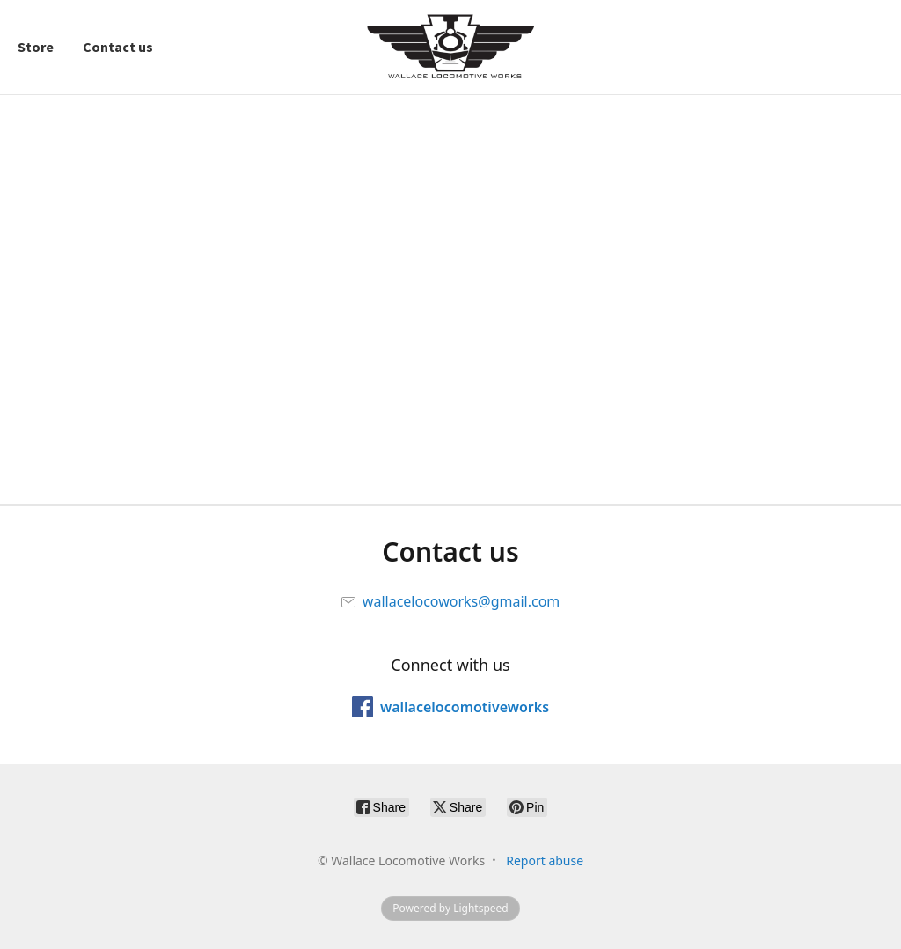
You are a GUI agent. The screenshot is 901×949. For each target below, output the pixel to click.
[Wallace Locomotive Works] (450, 47)
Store (36, 46)
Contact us (118, 46)
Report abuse (544, 860)
